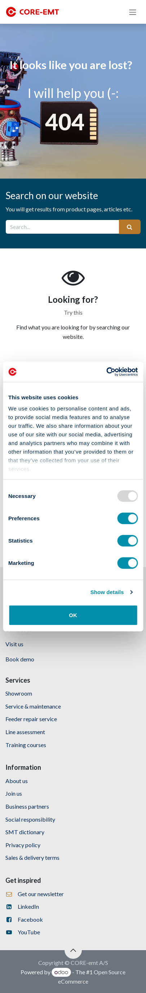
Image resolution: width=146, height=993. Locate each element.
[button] (73, 950)
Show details (107, 592)
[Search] (130, 227)
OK (73, 615)
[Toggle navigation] (133, 12)
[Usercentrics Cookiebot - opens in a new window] (106, 372)
